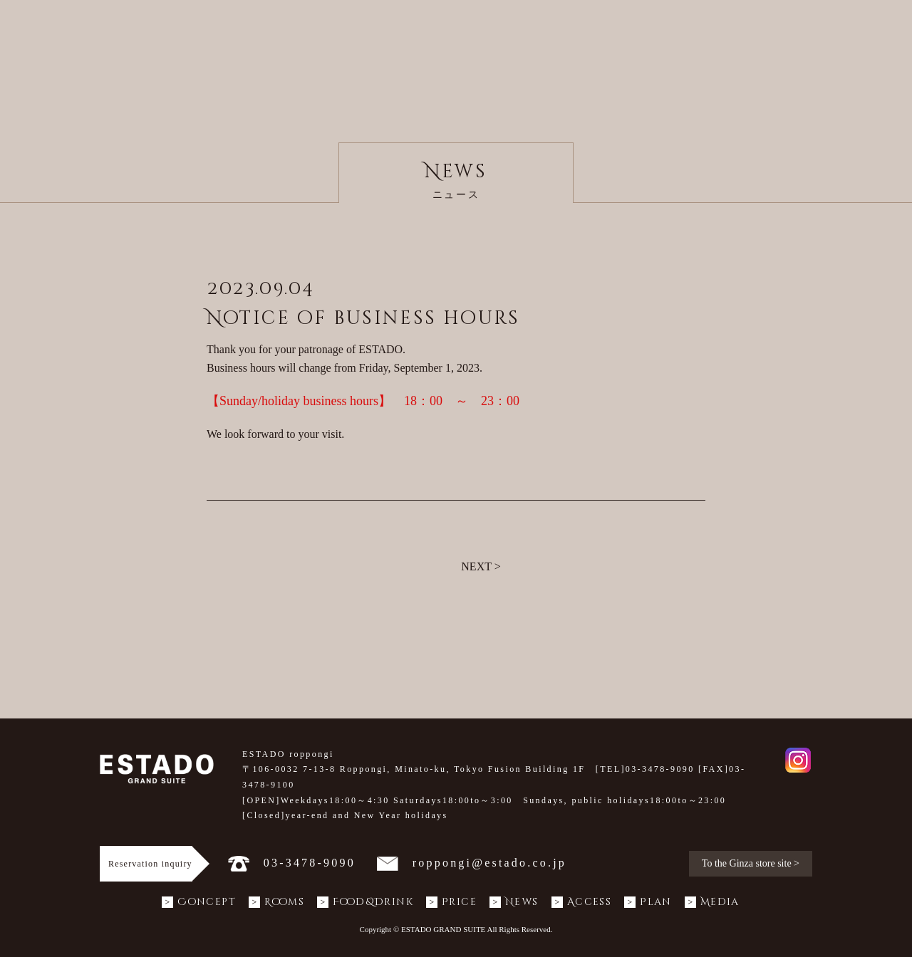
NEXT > (480, 566)
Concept (199, 902)
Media (712, 902)
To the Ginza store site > (750, 863)
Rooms (276, 902)
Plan (648, 902)
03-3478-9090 (292, 863)
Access (581, 902)
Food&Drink (365, 902)
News (514, 902)
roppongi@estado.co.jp (471, 863)
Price (451, 902)
